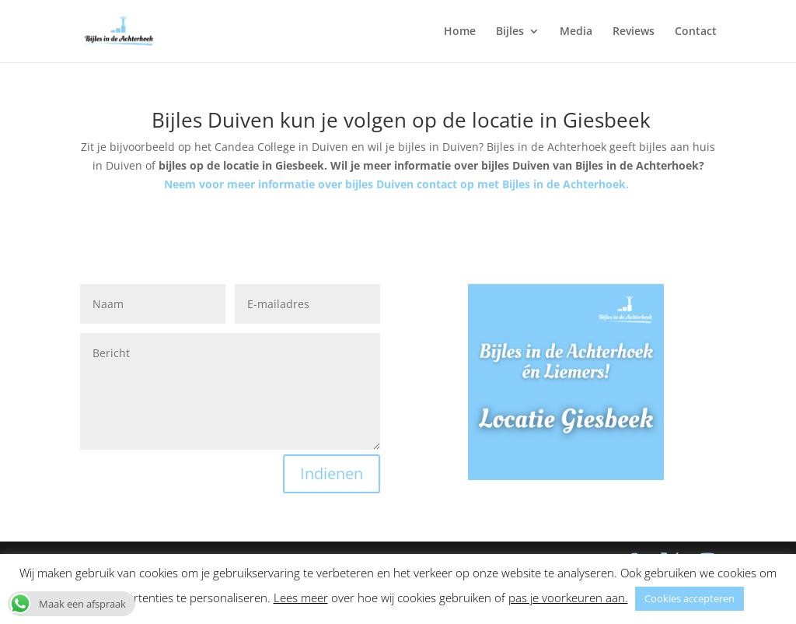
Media (576, 32)
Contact (696, 32)
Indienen (331, 473)
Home (460, 32)
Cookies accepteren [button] (689, 598)
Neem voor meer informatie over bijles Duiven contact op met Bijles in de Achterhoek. (398, 184)
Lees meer (301, 597)
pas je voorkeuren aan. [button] (568, 597)
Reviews (634, 32)
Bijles (510, 32)
